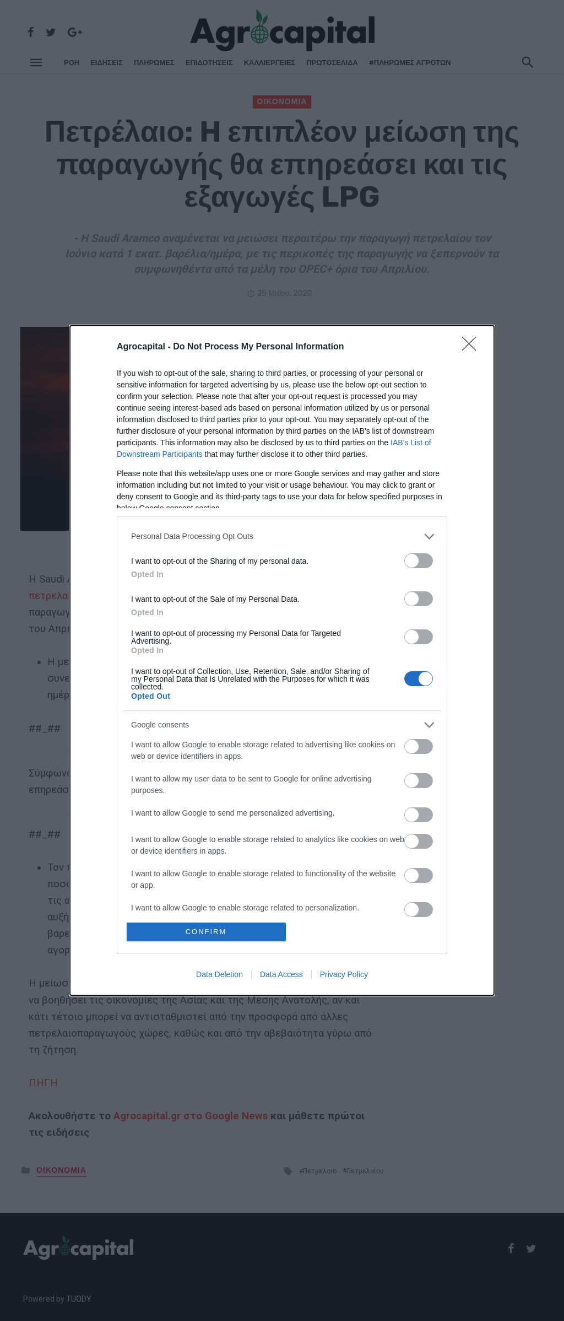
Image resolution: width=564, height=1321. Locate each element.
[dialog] (282, 660)
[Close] (472, 347)
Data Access (281, 974)
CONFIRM (206, 932)
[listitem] (282, 536)
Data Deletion (219, 974)
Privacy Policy (344, 974)
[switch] (418, 560)
